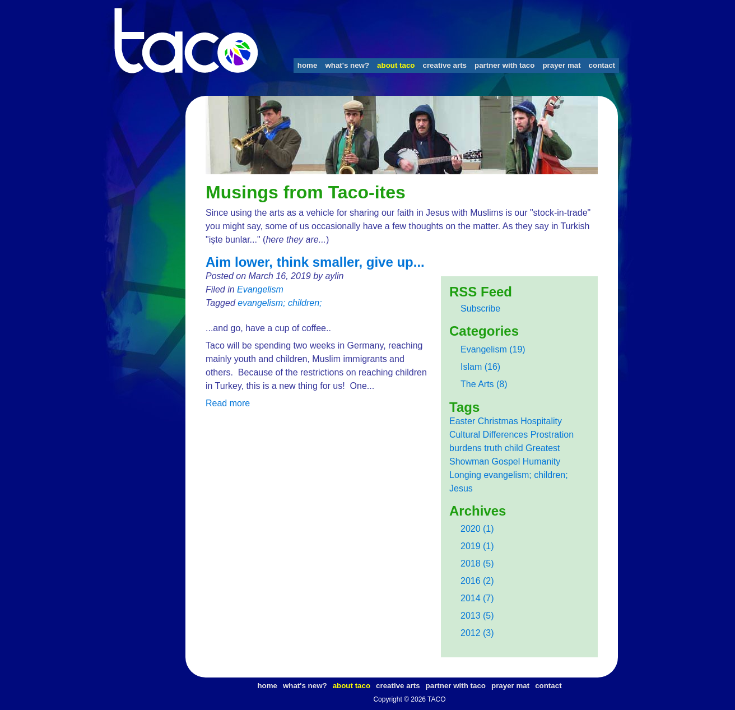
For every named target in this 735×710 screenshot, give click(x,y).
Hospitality (541, 421)
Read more (228, 403)
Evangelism (260, 289)
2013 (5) (477, 615)
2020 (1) (477, 528)
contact (602, 65)
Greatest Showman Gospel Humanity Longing (504, 461)
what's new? (347, 65)
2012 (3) (477, 633)
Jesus (461, 488)
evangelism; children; (280, 303)
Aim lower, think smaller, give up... (315, 262)
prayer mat (561, 65)
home (307, 65)
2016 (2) (477, 581)
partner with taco (504, 65)
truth (493, 448)
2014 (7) (477, 598)
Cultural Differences (488, 434)
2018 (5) (477, 563)
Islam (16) (480, 367)
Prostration (552, 434)
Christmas (498, 421)
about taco (396, 65)
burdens (465, 448)
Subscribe (480, 308)
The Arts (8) (484, 384)
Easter (462, 421)
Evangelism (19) (492, 349)
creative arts (444, 65)
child (514, 448)
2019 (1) (477, 546)
